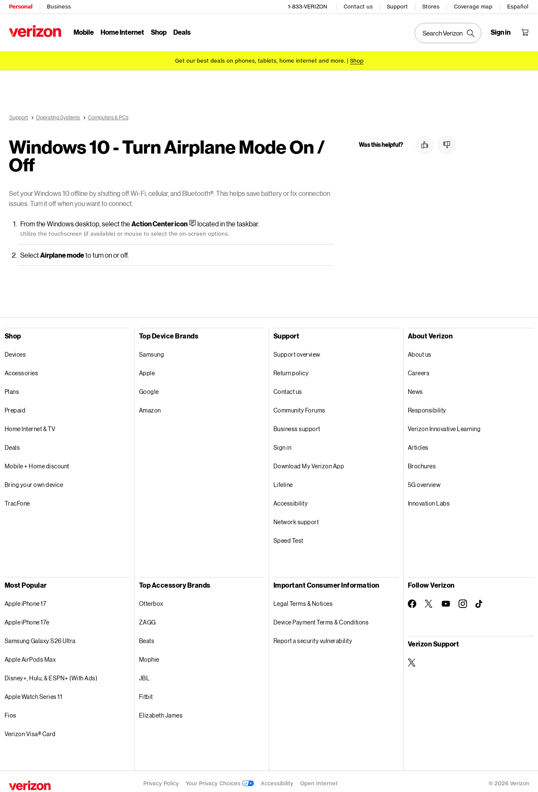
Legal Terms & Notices (303, 599)
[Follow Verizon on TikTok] (479, 600)
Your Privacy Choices (220, 779)
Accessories (21, 368)
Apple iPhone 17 (25, 599)
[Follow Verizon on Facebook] (412, 599)
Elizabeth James (161, 711)
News (415, 387)
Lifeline (283, 480)
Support (397, 6)
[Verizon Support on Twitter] (412, 658)
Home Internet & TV (30, 424)
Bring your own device (34, 480)
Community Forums (299, 406)
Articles (418, 443)
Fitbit (146, 692)
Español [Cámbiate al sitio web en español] (518, 6)
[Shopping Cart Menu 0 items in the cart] (525, 32)
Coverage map (473, 6)
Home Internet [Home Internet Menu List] (122, 32)
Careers (419, 368)
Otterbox (151, 599)
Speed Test (288, 536)
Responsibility (427, 406)
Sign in (282, 443)
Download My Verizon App (308, 461)
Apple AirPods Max (30, 655)
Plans (12, 387)
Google (149, 387)
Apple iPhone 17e (27, 618)
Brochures (422, 461)
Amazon (150, 406)
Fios (10, 711)
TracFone (17, 499)
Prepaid (15, 406)
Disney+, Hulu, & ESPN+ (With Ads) (51, 673)
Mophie (149, 655)
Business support (296, 424)
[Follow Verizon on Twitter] (429, 599)
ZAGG (147, 618)
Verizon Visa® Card (30, 729)
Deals (12, 443)
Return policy (291, 368)
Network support (296, 517)
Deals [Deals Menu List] (182, 32)
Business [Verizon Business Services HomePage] (59, 6)
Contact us (358, 6)
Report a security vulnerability (312, 636)
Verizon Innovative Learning (444, 424)
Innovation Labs (429, 499)
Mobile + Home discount (37, 461)
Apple (147, 368)
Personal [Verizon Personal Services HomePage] (20, 6)
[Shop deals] (356, 60)
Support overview (296, 350)
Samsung (151, 350)
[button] (424, 145)
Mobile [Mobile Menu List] (84, 32)
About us (419, 350)
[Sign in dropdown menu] (501, 32)
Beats (147, 636)
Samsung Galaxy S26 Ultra (40, 636)
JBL (144, 673)
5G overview (424, 480)
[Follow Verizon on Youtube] (446, 599)
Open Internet (319, 779)
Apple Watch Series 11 (34, 692)
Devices (15, 350)
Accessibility (290, 499)
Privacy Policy (161, 779)
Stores (431, 6)
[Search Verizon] (448, 33)
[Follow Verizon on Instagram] (463, 599)
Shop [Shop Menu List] (159, 32)
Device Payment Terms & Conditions (321, 618)
